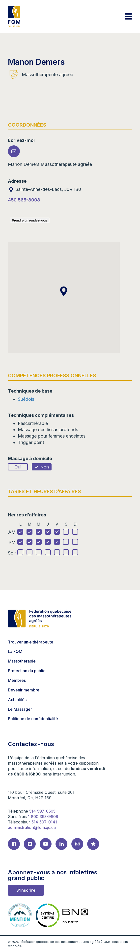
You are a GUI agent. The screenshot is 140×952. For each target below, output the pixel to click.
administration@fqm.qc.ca (32, 827)
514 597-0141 (44, 821)
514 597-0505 (42, 811)
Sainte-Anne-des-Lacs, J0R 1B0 (44, 189)
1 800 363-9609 (43, 816)
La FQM (15, 651)
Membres (17, 680)
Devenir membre (23, 689)
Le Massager (20, 709)
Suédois (26, 399)
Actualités (17, 699)
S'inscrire (25, 890)
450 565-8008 (24, 199)
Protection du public (26, 670)
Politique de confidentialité (33, 718)
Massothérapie (22, 661)
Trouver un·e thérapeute (30, 642)
